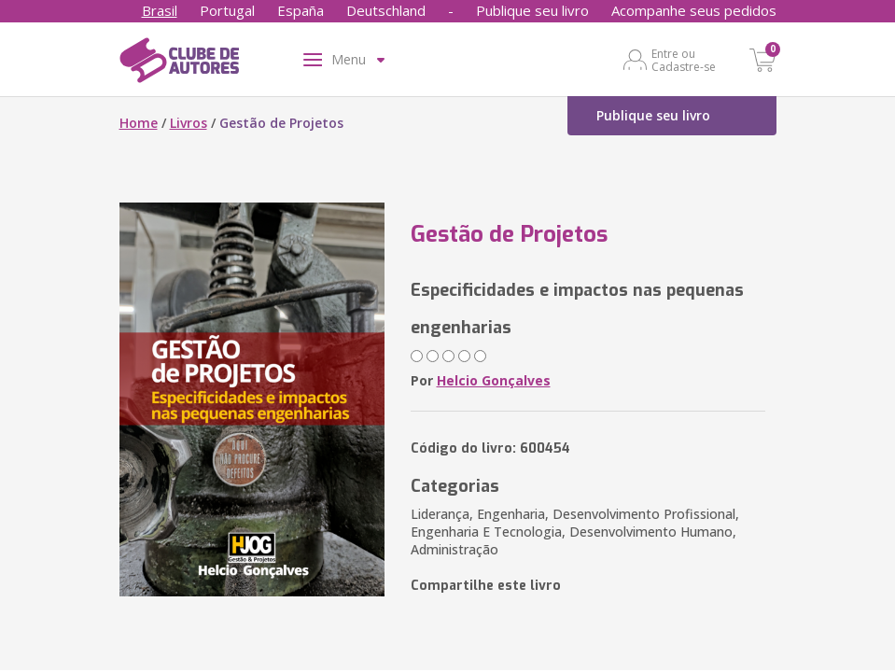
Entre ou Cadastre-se (683, 60)
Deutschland (386, 10)
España (300, 10)
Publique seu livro (532, 10)
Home (138, 123)
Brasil (159, 10)
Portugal (227, 10)
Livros (188, 123)
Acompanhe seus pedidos (693, 10)
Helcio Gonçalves (494, 380)
